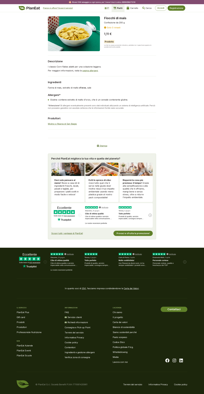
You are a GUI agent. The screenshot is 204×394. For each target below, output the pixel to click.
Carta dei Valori (131, 288)
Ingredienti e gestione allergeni (80, 352)
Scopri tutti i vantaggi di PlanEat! (67, 233)
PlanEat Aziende (25, 345)
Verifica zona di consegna (77, 357)
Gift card (21, 317)
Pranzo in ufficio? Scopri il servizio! (58, 8)
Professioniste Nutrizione (29, 332)
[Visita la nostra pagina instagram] (174, 360)
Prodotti (20, 322)
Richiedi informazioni (76, 322)
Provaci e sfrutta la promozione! (133, 233)
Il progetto (118, 317)
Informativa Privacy (74, 337)
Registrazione (176, 8)
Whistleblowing (120, 352)
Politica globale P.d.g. (123, 347)
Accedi (160, 8)
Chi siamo (117, 312)
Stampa (102, 145)
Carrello (132, 8)
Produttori (22, 327)
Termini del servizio (74, 332)
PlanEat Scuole (24, 355)
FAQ (67, 312)
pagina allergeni (90, 70)
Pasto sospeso (120, 337)
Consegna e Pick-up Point (77, 327)
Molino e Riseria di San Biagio (62, 124)
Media (116, 357)
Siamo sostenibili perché (125, 332)
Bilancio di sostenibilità (124, 327)
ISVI (84, 288)
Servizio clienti (73, 317)
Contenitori (70, 347)
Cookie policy (71, 342)
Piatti (117, 8)
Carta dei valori (120, 322)
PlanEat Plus (23, 312)
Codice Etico (119, 342)
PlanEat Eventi (24, 350)
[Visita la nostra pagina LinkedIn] (181, 360)
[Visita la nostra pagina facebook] (167, 360)
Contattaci (174, 309)
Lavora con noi (120, 362)
